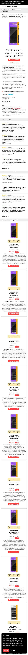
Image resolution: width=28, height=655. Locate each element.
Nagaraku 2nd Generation (14, 16)
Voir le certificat (16, 108)
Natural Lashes (10, 6)
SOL (24, 653)
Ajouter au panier (14, 59)
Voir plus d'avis (6, 168)
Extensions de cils (13, 14)
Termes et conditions (5, 653)
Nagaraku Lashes (14, 246)
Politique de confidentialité (16, 653)
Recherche (5, 11)
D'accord (6, 650)
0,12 (22, 16)
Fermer (13, 650)
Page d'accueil (5, 14)
